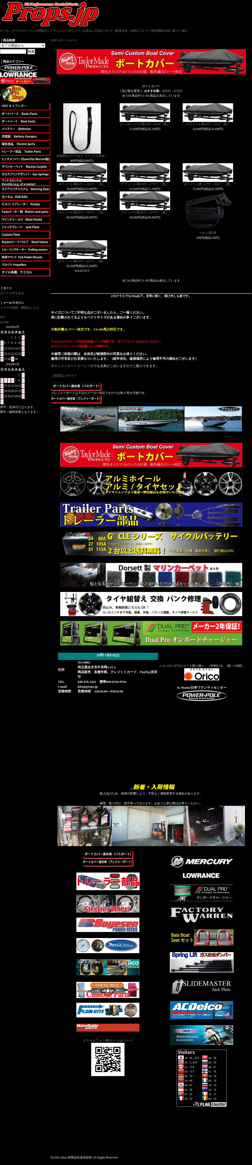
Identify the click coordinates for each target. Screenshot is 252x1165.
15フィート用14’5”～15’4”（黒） (208, 124)
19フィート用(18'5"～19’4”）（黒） (82, 212)
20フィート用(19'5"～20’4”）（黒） (82, 261)
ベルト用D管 (208, 233)
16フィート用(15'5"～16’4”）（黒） (82, 184)
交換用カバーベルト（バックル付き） (82, 156)
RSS (2, 317)
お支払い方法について (98, 30)
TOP (53, 40)
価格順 (166, 91)
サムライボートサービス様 (73, 366)
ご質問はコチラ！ (64, 376)
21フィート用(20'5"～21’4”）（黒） (145, 212)
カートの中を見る (12, 293)
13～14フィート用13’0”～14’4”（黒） (145, 124)
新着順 (177, 91)
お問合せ (41, 30)
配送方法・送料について (132, 30)
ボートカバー (68, 40)
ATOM (4, 322)
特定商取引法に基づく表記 (169, 30)
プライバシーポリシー (65, 30)
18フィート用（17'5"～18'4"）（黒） (207, 184)
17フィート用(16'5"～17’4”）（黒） (145, 184)
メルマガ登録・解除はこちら (19, 307)
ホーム (4, 30)
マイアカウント (22, 30)
